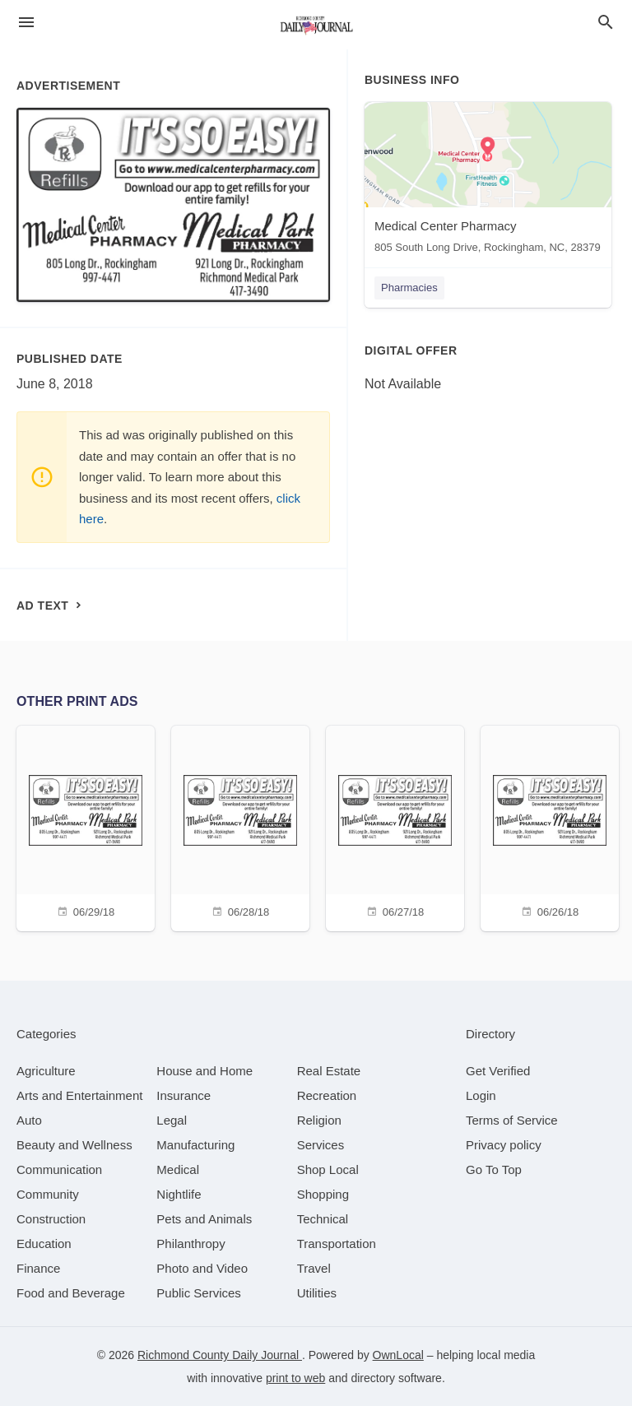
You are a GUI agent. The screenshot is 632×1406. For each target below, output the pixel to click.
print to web (295, 1378)
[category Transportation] (336, 1244)
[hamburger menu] (26, 22)
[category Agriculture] (46, 1071)
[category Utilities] (317, 1293)
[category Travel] (314, 1268)
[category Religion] (319, 1120)
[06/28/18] (240, 826)
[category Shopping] (323, 1194)
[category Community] (47, 1194)
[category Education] (44, 1244)
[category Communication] (59, 1169)
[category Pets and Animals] (204, 1219)
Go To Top (494, 1169)
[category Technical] (323, 1219)
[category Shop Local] (328, 1169)
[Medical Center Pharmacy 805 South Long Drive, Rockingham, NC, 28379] (488, 181)
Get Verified (498, 1071)
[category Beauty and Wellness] (74, 1145)
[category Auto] (29, 1120)
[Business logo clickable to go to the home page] (316, 24)
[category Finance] (38, 1268)
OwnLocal (398, 1355)
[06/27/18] (395, 826)
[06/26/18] (549, 826)
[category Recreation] (327, 1095)
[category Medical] (177, 1169)
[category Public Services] (198, 1293)
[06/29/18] (85, 826)
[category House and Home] (204, 1071)
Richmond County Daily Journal (219, 1355)
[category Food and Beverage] (70, 1293)
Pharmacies (409, 287)
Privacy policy (503, 1145)
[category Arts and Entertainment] (79, 1095)
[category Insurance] (183, 1095)
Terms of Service (512, 1120)
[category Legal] (171, 1120)
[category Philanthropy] (190, 1244)
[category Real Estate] (329, 1071)
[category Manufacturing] (195, 1145)
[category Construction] (51, 1219)
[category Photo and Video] (202, 1268)
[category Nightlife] (178, 1194)
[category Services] (321, 1145)
